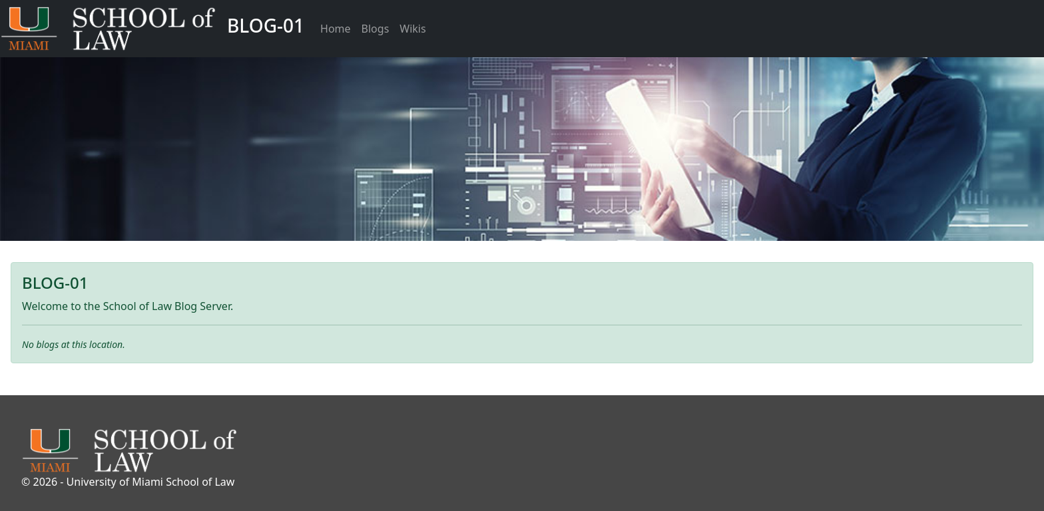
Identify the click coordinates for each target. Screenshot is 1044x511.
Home (335, 28)
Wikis (412, 28)
